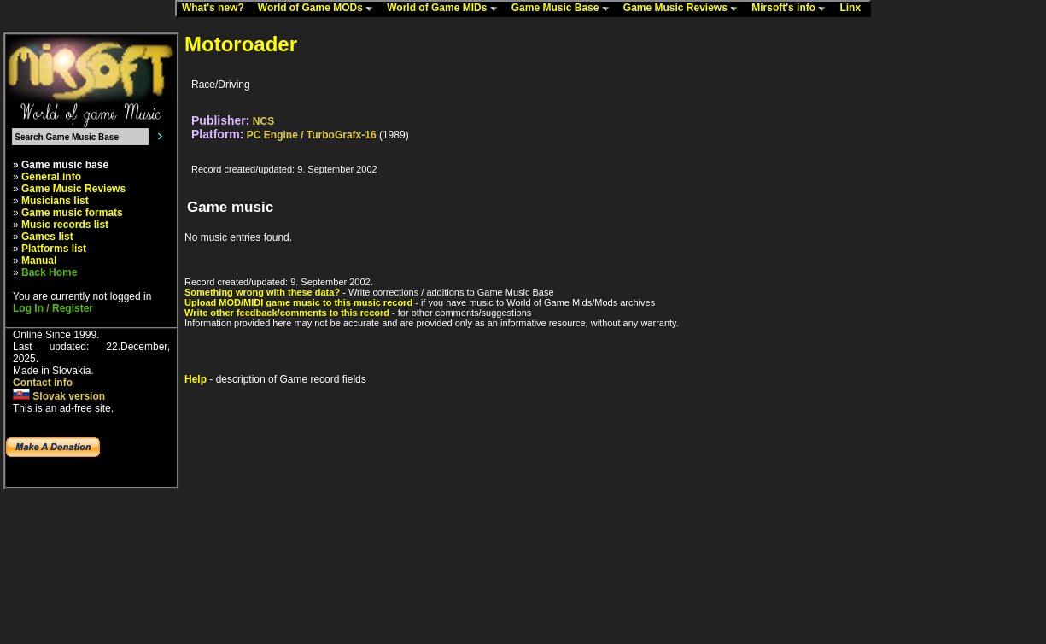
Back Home (49, 272)
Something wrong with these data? (262, 292)
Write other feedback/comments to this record (286, 312)
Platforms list (53, 249)
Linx (854, 8)
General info (51, 177)
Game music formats (72, 213)
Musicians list (55, 201)
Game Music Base (564, 8)
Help (195, 379)
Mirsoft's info (792, 8)
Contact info (43, 383)
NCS (263, 121)
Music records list (64, 225)
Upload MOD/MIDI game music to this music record (298, 302)
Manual (38, 260)
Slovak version (59, 396)
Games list (47, 237)
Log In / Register (53, 308)
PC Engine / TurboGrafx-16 (312, 135)
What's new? (217, 8)
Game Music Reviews (684, 8)
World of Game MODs (319, 8)
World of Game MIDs (445, 8)
